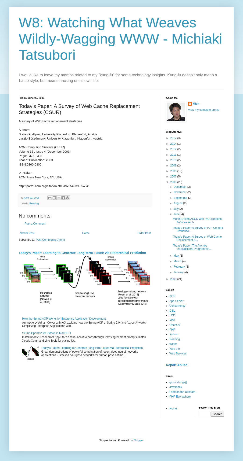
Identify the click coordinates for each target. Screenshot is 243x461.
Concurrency (177, 305)
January (179, 272)
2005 (173, 279)
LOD (172, 315)
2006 (173, 182)
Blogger (138, 440)
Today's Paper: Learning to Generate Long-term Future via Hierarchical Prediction (82, 253)
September (181, 197)
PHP (172, 329)
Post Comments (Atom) (50, 239)
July (176, 208)
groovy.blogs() (178, 382)
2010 (173, 160)
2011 (173, 154)
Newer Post (27, 233)
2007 (173, 176)
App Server (176, 301)
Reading (34, 203)
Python (173, 334)
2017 (173, 138)
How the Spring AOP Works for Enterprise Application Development (64, 318)
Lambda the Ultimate (182, 392)
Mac (172, 320)
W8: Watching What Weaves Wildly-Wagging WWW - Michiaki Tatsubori (120, 39)
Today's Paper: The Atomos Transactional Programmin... (192, 247)
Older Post (144, 233)
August (178, 203)
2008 (173, 171)
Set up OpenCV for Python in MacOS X (46, 333)
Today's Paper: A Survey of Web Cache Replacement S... (197, 238)
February (180, 266)
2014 (173, 143)
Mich (196, 103)
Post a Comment (35, 223)
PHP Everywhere (180, 396)
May (177, 255)
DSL (172, 310)
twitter (173, 344)
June (177, 214)
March (178, 261)
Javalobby (175, 387)
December (180, 186)
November (180, 192)
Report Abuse (176, 365)
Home (86, 233)
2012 (173, 149)
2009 (173, 165)
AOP (172, 296)
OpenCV (174, 325)
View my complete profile (203, 109)
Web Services (178, 353)
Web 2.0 (174, 348)
